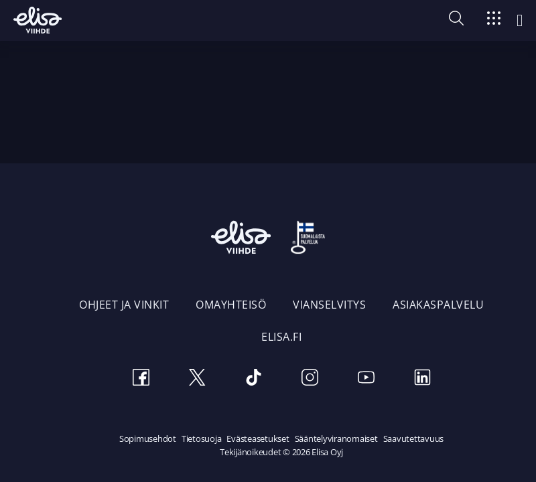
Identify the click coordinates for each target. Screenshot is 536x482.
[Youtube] (366, 379)
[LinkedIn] (422, 379)
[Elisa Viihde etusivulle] (37, 20)
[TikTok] (253, 379)
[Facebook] (141, 379)
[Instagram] (309, 379)
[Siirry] (494, 20)
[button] (456, 21)
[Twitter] (197, 379)
